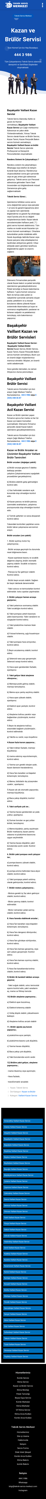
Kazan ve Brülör (28, 1091)
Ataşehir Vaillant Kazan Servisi (16, 1133)
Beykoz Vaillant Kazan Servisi (15, 1157)
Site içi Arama (23, 1436)
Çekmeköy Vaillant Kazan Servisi (17, 1193)
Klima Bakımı (23, 1460)
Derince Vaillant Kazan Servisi (15, 1205)
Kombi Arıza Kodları (23, 1417)
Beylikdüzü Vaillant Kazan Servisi (17, 1163)
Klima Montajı (23, 1390)
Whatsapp (23, 1482)
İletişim (23, 1444)
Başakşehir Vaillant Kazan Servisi (17, 1139)
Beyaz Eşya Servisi (23, 1397)
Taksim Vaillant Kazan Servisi (15, 1338)
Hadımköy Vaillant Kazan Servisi (16, 1241)
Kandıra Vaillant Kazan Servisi (15, 1260)
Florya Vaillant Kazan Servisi (15, 1223)
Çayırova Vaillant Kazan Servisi (16, 1187)
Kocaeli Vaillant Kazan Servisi (15, 1284)
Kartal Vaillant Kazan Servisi (15, 1272)
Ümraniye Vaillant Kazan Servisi (16, 1350)
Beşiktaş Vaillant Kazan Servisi (16, 1151)
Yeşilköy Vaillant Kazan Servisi (16, 1356)
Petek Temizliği (23, 1394)
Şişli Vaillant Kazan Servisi (14, 1326)
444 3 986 (25, 395)
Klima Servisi (23, 1382)
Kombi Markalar (23, 1401)
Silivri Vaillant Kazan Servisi (15, 1320)
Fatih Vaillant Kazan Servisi (14, 1217)
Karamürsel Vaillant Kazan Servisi (17, 1266)
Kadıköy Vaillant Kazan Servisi (16, 1254)
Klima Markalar (23, 1405)
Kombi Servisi (23, 1378)
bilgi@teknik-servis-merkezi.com (23, 1486)
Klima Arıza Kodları (23, 1414)
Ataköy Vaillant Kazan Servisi (15, 1127)
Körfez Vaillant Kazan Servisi (15, 1290)
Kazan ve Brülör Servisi (23, 1386)
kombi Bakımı (23, 1464)
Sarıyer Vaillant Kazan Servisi (15, 1314)
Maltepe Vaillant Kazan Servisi (16, 1296)
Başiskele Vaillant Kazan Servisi (16, 1145)
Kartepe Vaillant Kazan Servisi (16, 1278)
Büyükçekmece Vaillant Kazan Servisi (18, 1175)
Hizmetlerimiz (23, 1432)
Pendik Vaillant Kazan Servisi (15, 1302)
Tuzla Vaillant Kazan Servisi (15, 1344)
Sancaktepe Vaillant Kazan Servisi (17, 1308)
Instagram (23, 1490)
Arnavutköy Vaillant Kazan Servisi (17, 1121)
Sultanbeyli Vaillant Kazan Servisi (17, 1332)
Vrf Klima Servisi (23, 1410)
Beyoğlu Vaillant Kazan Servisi (16, 1169)
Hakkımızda (23, 1440)
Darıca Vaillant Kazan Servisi (15, 1199)
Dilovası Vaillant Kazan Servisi (16, 1211)
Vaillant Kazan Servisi (27, 1095)
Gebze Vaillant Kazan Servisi (15, 1229)
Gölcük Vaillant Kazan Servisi (15, 1235)
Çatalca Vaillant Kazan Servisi (15, 1181)
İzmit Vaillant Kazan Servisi (14, 1248)
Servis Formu (23, 1448)
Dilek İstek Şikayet (23, 1452)
